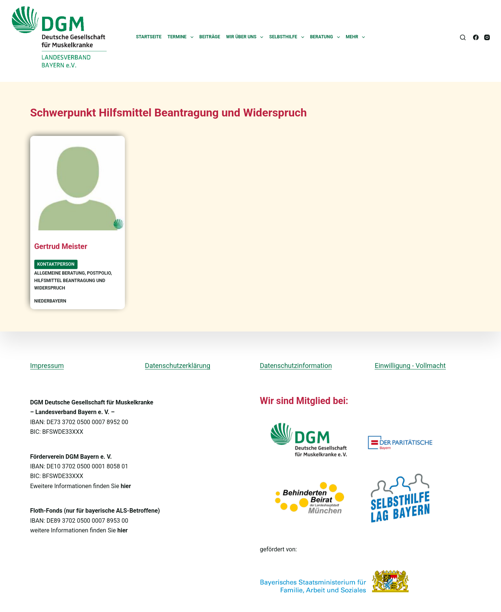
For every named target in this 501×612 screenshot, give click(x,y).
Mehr (357, 37)
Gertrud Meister (61, 247)
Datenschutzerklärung (177, 365)
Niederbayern (50, 301)
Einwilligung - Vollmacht (410, 365)
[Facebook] (476, 37)
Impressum (47, 365)
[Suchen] (463, 37)
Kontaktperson (56, 264)
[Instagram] (487, 37)
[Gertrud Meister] (77, 183)
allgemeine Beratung (59, 273)
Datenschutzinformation (296, 365)
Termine (181, 37)
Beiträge (209, 36)
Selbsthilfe (288, 37)
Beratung (326, 37)
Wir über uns (246, 37)
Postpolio (99, 273)
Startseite (149, 36)
